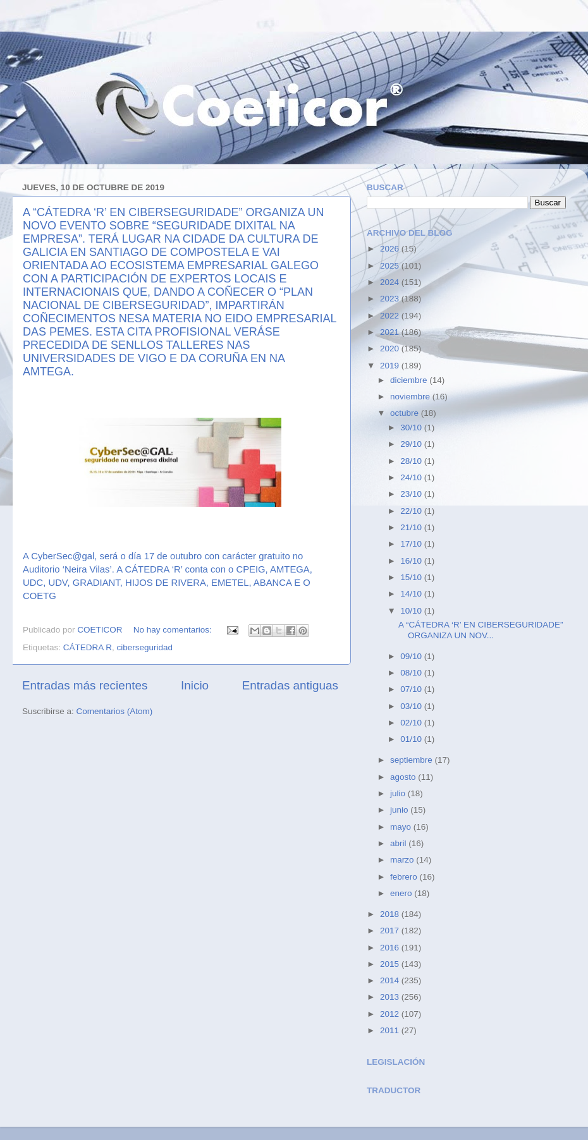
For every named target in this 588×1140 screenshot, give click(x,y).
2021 (390, 332)
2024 (390, 282)
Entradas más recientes (84, 685)
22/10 (412, 511)
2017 (390, 930)
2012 (390, 1014)
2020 (390, 348)
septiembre (412, 760)
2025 (390, 265)
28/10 (412, 461)
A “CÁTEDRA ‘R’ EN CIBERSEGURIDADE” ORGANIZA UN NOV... (480, 630)
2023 (390, 298)
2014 (390, 980)
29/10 (412, 444)
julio (399, 793)
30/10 (412, 427)
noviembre (411, 396)
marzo (403, 859)
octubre (405, 413)
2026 (390, 248)
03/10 (412, 706)
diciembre (409, 380)
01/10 (412, 739)
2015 (390, 964)
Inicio (195, 685)
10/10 (412, 610)
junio (400, 810)
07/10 (412, 689)
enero (402, 893)
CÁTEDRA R (87, 647)
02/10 (412, 722)
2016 (390, 947)
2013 (390, 997)
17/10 (412, 544)
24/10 (412, 477)
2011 (390, 1030)
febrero (405, 877)
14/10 (412, 593)
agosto (404, 777)
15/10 (412, 577)
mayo (401, 827)
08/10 (412, 672)
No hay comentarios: (173, 629)
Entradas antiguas (290, 685)
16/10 (412, 561)
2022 (390, 315)
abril (399, 843)
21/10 (412, 527)
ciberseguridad (145, 647)
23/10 (412, 494)
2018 (390, 914)
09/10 (412, 656)
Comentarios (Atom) (115, 711)
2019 (390, 365)
